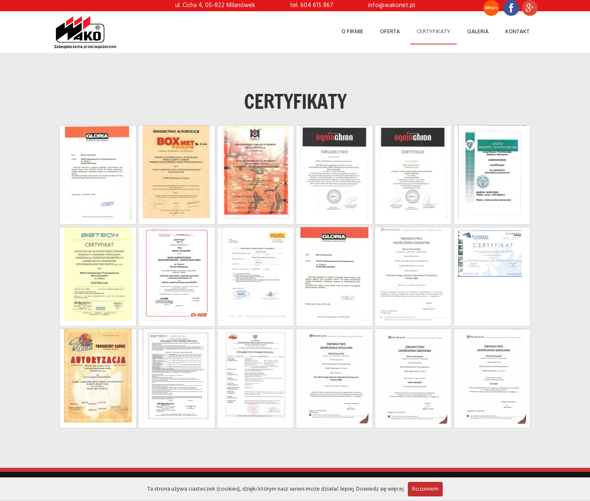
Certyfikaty (434, 32)
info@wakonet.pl (391, 5)
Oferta (390, 32)
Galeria (478, 32)
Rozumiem (425, 489)
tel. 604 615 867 (311, 5)
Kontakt (517, 32)
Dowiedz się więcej (380, 489)
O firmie (352, 32)
